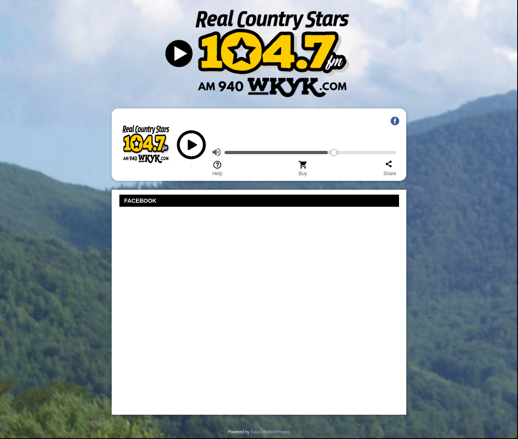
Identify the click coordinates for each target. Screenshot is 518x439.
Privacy (283, 432)
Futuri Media (262, 432)
